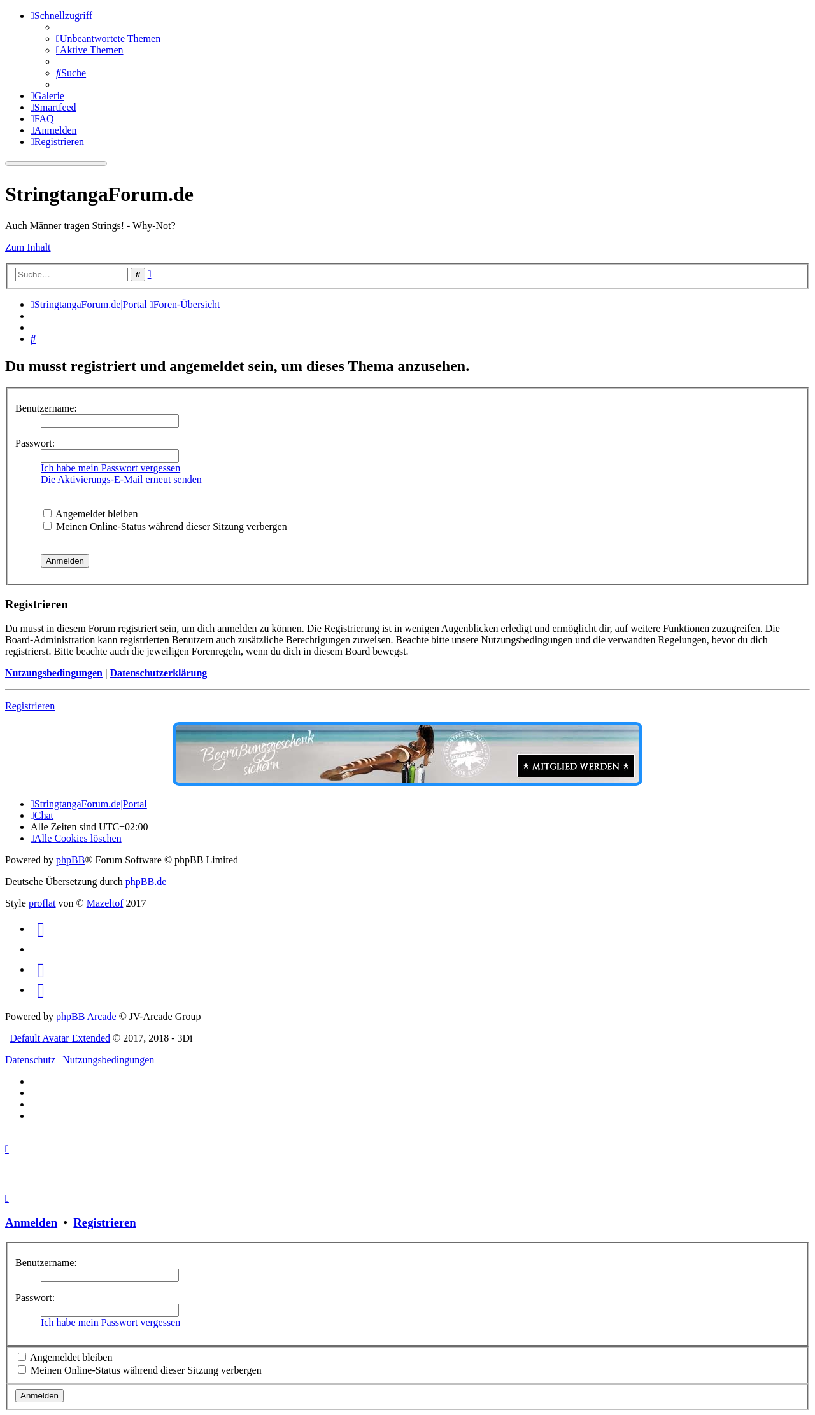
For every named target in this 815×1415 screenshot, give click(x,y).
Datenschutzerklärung (158, 672)
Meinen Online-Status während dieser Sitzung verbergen (165, 526)
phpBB (70, 859)
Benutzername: (46, 408)
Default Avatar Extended (60, 1038)
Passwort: (35, 443)
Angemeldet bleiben (90, 513)
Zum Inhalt (28, 247)
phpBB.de (145, 881)
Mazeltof (105, 903)
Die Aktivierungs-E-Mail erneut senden (121, 479)
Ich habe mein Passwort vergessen (110, 468)
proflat (42, 903)
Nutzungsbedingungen (54, 672)
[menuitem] (108, 38)
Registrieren (30, 706)
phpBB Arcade (86, 1016)
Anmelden (31, 1222)
